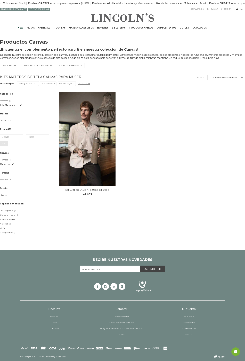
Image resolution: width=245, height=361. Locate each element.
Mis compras (189, 322)
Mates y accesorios (81, 27)
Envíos (121, 334)
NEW (20, 27)
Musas (31, 27)
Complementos (166, 27)
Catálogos (199, 27)
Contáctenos (197, 9)
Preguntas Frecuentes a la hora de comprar (121, 328)
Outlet (184, 27)
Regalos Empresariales (13, 9)
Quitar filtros (84, 83)
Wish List (188, 334)
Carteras (44, 27)
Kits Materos (47, 83)
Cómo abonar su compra (121, 322)
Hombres (103, 27)
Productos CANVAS (141, 27)
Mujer (65, 83)
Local (54, 322)
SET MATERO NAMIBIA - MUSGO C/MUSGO (87, 190)
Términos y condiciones (56, 357)
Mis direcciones (189, 328)
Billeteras (119, 27)
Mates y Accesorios (38, 65)
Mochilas (59, 27)
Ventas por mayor (39, 9)
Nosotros (54, 316)
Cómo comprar (121, 316)
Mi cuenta (189, 316)
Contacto (54, 328)
